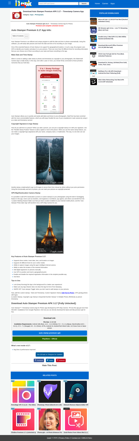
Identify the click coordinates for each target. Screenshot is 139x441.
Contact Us (76, 438)
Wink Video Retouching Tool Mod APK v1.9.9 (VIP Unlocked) (111, 81)
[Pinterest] (61, 360)
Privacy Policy (64, 438)
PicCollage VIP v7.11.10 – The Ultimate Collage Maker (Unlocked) (23, 405)
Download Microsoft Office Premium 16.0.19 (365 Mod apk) (110, 46)
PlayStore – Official (49, 339)
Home (97, 4)
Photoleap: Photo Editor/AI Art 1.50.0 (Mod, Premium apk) (49, 405)
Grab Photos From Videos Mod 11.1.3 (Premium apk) (76, 432)
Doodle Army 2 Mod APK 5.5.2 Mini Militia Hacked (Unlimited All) (112, 38)
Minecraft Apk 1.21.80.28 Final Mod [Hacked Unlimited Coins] (113, 20)
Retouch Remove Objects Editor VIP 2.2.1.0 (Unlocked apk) (76, 405)
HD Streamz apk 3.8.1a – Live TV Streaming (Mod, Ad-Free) (112, 29)
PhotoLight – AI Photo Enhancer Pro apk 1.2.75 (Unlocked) (49, 432)
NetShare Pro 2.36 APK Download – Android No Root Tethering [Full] (110, 72)
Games (105, 4)
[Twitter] (50, 360)
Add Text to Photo (68, 293)
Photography (39, 15)
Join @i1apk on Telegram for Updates (49, 354)
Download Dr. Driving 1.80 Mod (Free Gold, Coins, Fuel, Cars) (112, 63)
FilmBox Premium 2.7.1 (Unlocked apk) (23, 432)
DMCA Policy (87, 438)
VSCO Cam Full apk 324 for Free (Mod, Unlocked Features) (111, 55)
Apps (112, 4)
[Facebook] (39, 360)
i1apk (49, 438)
